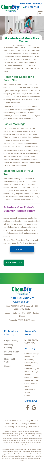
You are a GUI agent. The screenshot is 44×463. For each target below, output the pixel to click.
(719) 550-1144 (31, 7)
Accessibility (9, 427)
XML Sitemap (34, 427)
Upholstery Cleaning (8, 346)
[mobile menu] (40, 13)
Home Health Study (9, 360)
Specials (7, 366)
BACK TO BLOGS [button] (14, 263)
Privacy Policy (21, 427)
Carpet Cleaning (11, 341)
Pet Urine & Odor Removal (11, 353)
